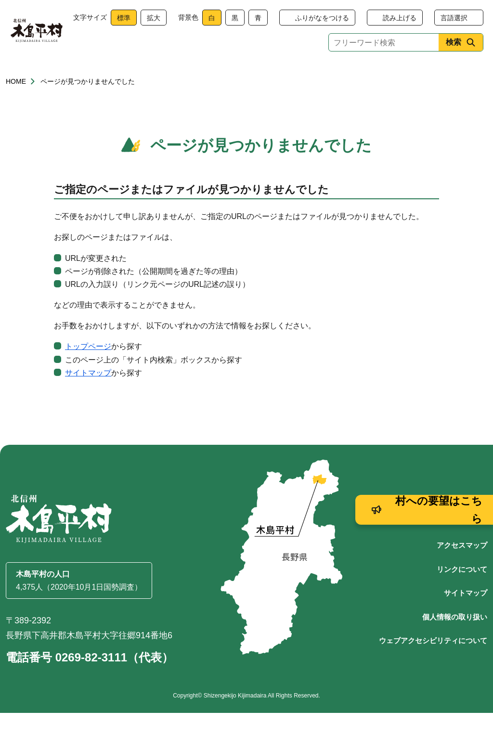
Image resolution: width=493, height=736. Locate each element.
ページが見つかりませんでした (87, 104)
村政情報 (451, 73)
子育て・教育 (185, 73)
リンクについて (462, 592)
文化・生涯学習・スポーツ (354, 73)
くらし (41, 73)
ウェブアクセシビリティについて (433, 663)
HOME (16, 104)
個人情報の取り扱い (454, 640)
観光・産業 (256, 73)
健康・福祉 (113, 73)
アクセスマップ (462, 568)
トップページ (88, 369)
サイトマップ (88, 396)
